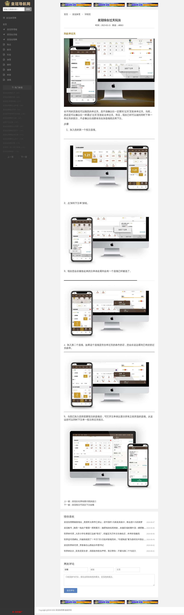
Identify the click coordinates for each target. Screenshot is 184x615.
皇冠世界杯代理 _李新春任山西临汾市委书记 (84, 545)
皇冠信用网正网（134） (12, 143)
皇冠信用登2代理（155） (12, 110)
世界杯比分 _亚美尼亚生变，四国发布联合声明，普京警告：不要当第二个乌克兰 (100, 551)
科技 (7, 75)
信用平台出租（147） (11, 122)
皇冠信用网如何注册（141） (13, 135)
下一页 (24, 157)
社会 (7, 55)
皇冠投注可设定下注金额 (83, 505)
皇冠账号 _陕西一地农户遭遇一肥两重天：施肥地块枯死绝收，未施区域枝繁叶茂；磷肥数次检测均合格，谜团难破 (115, 528)
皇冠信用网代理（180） (12, 97)
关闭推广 (18, 612)
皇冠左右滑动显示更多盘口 (84, 501)
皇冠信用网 (10, 39)
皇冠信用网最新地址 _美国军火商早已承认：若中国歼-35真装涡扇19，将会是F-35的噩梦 (103, 522)
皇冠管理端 (10, 29)
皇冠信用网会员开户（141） (13, 131)
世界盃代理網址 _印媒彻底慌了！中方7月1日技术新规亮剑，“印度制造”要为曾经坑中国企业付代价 (108, 539)
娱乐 (7, 50)
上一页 (10, 157)
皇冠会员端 (10, 34)
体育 (7, 60)
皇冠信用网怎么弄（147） (13, 118)
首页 (5, 24)
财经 (7, 65)
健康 (7, 70)
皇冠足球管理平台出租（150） (14, 114)
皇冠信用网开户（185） (12, 93)
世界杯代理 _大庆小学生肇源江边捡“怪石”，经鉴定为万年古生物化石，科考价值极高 (102, 534)
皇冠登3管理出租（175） (12, 101)
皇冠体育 (76, 14)
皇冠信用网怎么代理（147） (13, 126)
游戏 (7, 80)
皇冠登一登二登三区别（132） (14, 147)
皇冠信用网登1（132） (11, 151)
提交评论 (70, 592)
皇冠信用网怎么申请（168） (13, 105)
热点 (7, 45)
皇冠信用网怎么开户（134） (13, 139)
